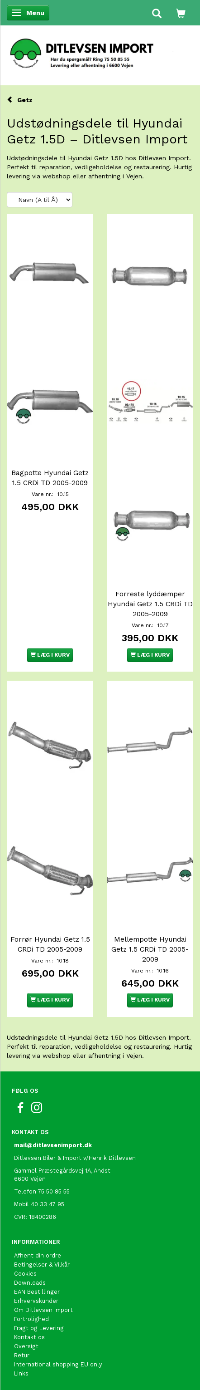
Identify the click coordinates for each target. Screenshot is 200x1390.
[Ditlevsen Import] (100, 50)
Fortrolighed (31, 1319)
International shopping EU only (58, 1364)
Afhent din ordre (37, 1255)
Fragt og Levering (39, 1328)
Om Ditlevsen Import (43, 1310)
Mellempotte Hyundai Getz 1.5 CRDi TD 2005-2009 (150, 949)
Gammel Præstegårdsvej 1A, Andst (62, 1170)
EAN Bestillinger (37, 1291)
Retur (21, 1355)
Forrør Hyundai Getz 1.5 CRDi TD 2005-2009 (50, 944)
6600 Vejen (30, 1178)
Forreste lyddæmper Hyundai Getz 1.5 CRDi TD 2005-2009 (150, 604)
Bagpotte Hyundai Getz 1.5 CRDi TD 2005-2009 (50, 478)
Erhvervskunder (36, 1300)
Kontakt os (29, 1337)
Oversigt (26, 1346)
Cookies (25, 1273)
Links (21, 1373)
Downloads (30, 1282)
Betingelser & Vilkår (42, 1264)
